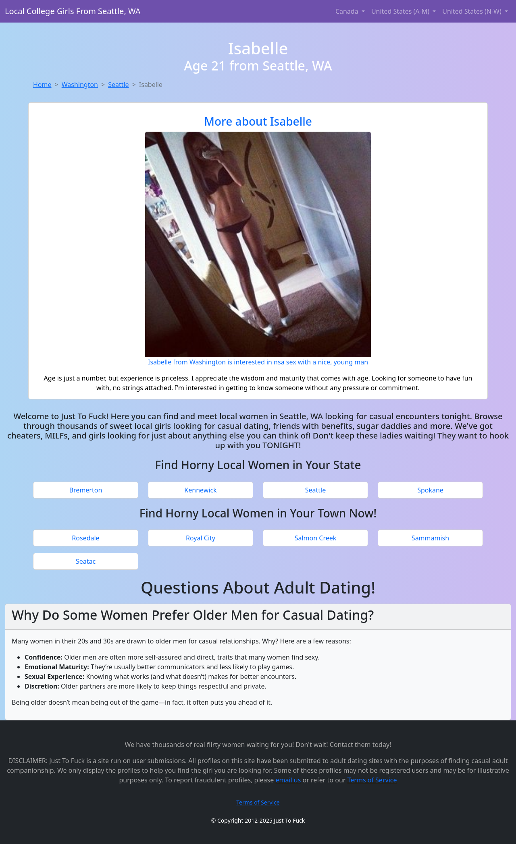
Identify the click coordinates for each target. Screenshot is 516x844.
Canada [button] (347, 11)
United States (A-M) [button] (401, 11)
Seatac (86, 561)
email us (288, 780)
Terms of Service (372, 780)
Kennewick (200, 490)
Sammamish (430, 538)
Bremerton (85, 490)
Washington (80, 84)
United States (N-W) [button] (472, 11)
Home (42, 84)
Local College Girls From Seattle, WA (73, 11)
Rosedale (85, 538)
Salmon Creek (316, 538)
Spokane (430, 490)
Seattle (118, 84)
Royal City (200, 538)
